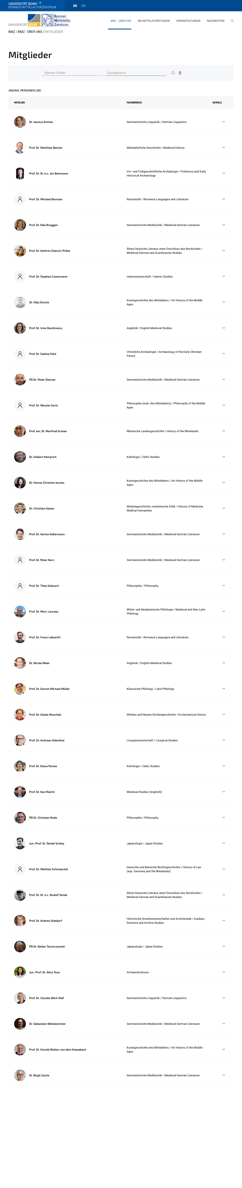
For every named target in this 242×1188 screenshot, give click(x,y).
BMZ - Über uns (121, 20)
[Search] (173, 73)
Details (217, 102)
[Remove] (180, 73)
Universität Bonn (25, 4)
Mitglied (19, 102)
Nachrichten (215, 20)
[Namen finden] (72, 73)
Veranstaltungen (188, 20)
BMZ (11, 32)
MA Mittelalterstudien (154, 20)
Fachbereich (134, 102)
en (83, 6)
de (75, 6)
